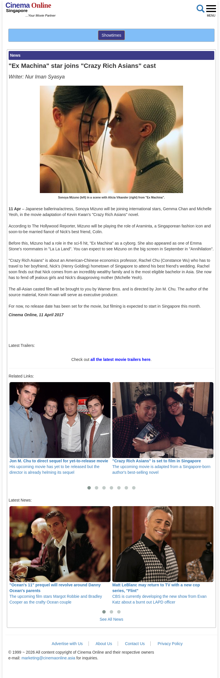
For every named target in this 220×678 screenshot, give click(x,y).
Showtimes (111, 35)
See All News (111, 619)
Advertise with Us (67, 643)
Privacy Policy (170, 643)
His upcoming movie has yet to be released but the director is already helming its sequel (60, 428)
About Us (104, 643)
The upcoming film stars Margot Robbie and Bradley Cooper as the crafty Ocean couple (60, 555)
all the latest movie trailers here (120, 359)
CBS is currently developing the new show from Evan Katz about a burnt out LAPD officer (162, 555)
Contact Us (135, 643)
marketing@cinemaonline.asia (48, 658)
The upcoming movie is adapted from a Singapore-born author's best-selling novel (162, 428)
